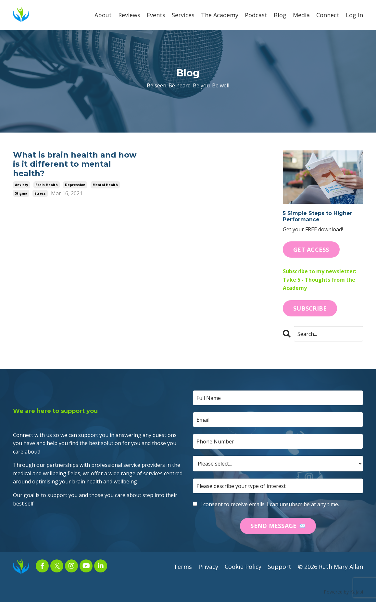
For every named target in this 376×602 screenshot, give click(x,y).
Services (183, 15)
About (103, 15)
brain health (46, 185)
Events (156, 15)
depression (75, 185)
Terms (183, 566)
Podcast (256, 15)
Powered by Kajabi (343, 592)
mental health (105, 185)
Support (279, 566)
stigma (21, 193)
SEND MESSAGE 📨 (278, 526)
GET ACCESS (311, 249)
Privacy (208, 566)
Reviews (129, 15)
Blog (280, 15)
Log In (354, 15)
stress (40, 193)
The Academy (219, 15)
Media (301, 15)
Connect (327, 15)
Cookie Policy (243, 566)
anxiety (21, 185)
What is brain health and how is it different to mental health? (74, 164)
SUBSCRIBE (310, 308)
